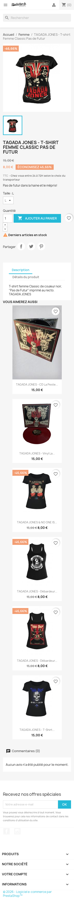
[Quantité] (7, 218)
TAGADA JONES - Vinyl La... (37, 453)
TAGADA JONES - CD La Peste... (37, 384)
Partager (21, 246)
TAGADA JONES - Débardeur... (37, 591)
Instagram (17, 831)
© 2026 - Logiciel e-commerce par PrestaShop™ (27, 894)
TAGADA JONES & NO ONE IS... (37, 522)
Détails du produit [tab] (25, 277)
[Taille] (8, 200)
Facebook (6, 831)
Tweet (31, 246)
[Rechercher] (37, 18)
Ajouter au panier (37, 218)
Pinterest (41, 246)
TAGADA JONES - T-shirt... (37, 730)
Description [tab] (20, 270)
